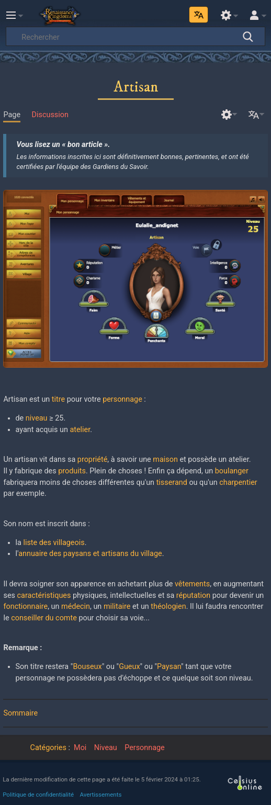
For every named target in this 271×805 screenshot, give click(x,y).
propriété (92, 459)
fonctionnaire (25, 606)
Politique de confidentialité (38, 794)
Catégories (48, 747)
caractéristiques (44, 595)
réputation (193, 595)
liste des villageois (53, 542)
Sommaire (20, 713)
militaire (117, 606)
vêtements (192, 584)
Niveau (105, 747)
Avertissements (101, 794)
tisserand (171, 482)
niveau (37, 418)
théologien (168, 606)
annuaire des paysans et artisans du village (90, 553)
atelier (80, 429)
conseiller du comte (44, 618)
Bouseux (87, 666)
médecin (75, 606)
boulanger (232, 471)
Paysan (169, 666)
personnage (122, 399)
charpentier (238, 482)
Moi (80, 747)
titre (58, 399)
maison (165, 459)
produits (72, 471)
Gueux (129, 666)
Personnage (145, 747)
